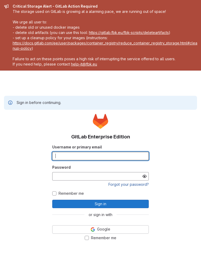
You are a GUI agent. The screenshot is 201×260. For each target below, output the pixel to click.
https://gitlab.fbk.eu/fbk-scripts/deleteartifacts (129, 32)
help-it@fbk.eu (84, 64)
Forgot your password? (128, 184)
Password (61, 167)
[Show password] (144, 176)
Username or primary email (77, 147)
